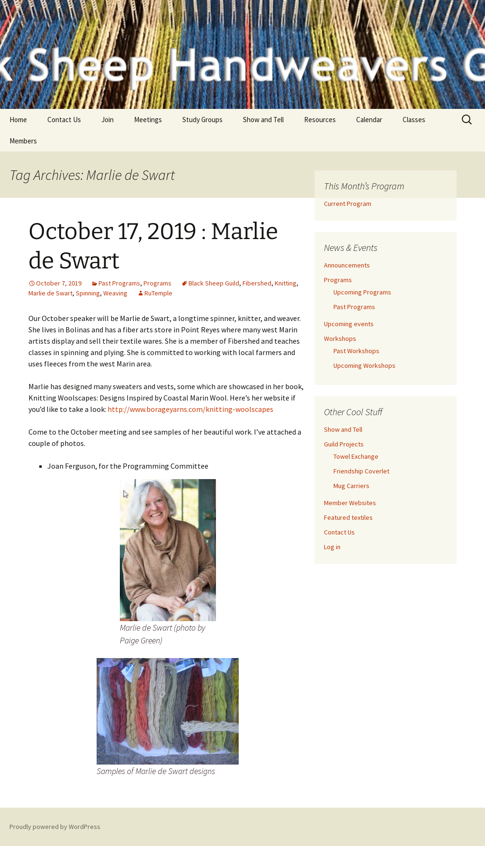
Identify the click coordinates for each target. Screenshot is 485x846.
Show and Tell (263, 119)
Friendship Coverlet (361, 471)
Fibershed (256, 283)
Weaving (115, 293)
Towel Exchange (355, 456)
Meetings (148, 119)
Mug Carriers (351, 485)
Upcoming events (349, 324)
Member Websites (350, 503)
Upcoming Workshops (364, 365)
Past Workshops (356, 351)
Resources (320, 119)
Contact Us (64, 119)
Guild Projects (344, 444)
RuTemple (158, 293)
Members (23, 140)
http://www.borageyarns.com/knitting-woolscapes (190, 409)
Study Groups (202, 119)
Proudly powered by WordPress (54, 826)
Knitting (285, 283)
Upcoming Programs (362, 292)
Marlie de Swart (50, 293)
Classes (414, 119)
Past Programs (119, 283)
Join (107, 119)
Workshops (340, 338)
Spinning (88, 293)
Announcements (347, 265)
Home (18, 119)
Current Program (347, 203)
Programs (157, 283)
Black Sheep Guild (214, 283)
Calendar (369, 119)
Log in (332, 547)
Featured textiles (348, 517)
